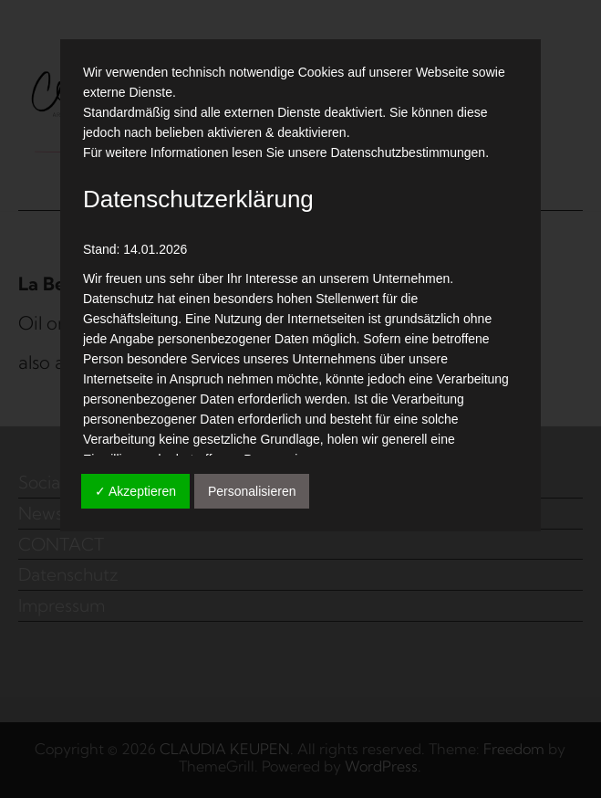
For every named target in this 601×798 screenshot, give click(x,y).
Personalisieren (252, 491)
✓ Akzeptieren (135, 491)
